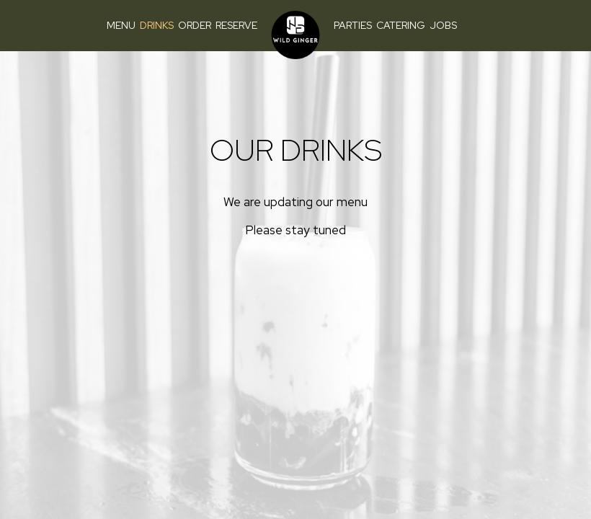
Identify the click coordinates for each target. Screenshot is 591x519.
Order (194, 25)
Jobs (443, 25)
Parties (353, 25)
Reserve (236, 25)
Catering (400, 25)
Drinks (157, 25)
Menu (121, 25)
